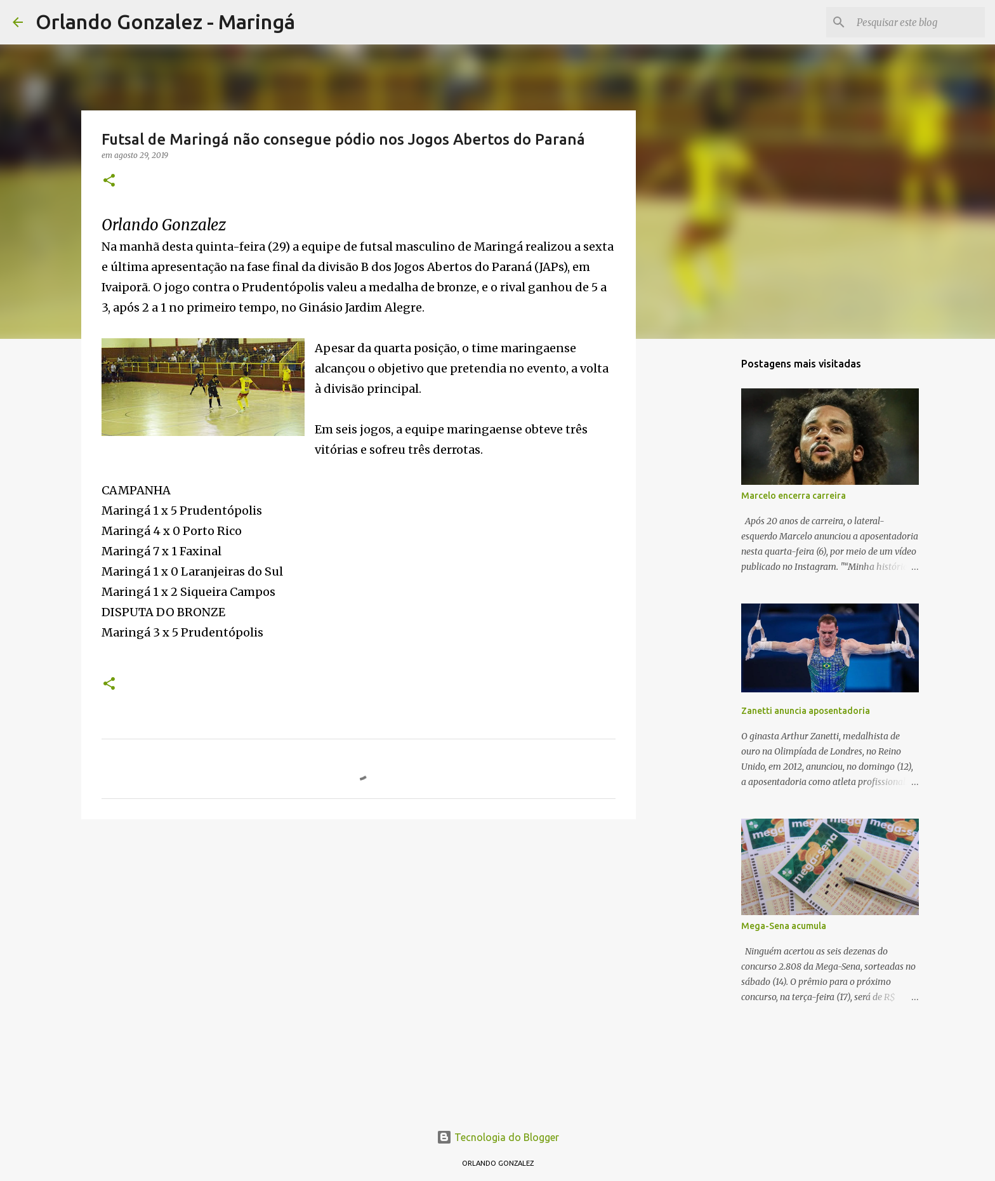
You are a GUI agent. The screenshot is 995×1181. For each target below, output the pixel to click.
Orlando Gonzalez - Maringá (165, 21)
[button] (109, 181)
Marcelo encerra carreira (793, 496)
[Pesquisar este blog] (918, 22)
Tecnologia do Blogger (498, 1137)
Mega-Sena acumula (783, 926)
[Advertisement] (358, 927)
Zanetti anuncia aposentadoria (805, 711)
